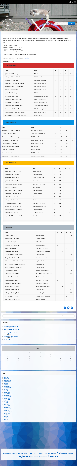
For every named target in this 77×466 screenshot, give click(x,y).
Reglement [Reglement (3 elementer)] (33, 462)
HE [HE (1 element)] (13, 459)
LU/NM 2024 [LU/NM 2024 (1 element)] (26, 459)
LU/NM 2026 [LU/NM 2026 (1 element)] (32, 459)
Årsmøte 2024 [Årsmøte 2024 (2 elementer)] (62, 463)
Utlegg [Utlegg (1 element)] (50, 462)
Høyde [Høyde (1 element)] (16, 459)
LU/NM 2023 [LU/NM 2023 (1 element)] (20, 459)
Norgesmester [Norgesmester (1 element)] (74, 459)
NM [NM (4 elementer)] (68, 459)
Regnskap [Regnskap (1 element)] (41, 462)
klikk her (27, 28)
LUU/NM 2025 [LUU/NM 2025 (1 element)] (63, 459)
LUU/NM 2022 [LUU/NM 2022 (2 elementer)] (41, 459)
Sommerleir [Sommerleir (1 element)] (45, 462)
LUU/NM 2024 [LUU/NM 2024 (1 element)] (56, 459)
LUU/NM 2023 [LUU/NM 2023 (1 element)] (50, 459)
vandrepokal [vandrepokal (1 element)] (54, 462)
